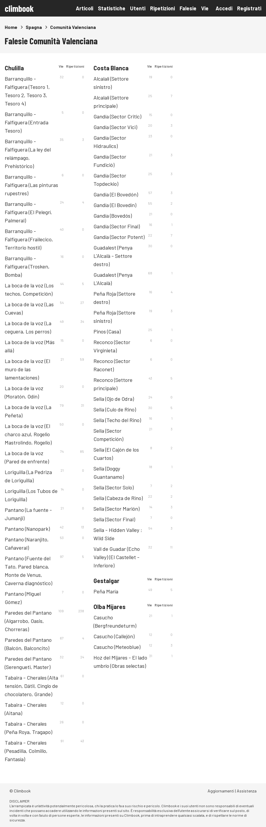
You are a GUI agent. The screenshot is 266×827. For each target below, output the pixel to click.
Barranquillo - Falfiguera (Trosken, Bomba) (27, 266)
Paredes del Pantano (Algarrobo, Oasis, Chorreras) (28, 620)
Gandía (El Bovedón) (115, 194)
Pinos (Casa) (107, 331)
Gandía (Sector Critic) (117, 116)
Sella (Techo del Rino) (117, 420)
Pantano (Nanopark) (27, 528)
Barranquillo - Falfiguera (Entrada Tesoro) (26, 122)
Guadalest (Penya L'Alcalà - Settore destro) (112, 255)
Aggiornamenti (221, 790)
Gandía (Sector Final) (116, 226)
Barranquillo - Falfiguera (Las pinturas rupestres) (31, 184)
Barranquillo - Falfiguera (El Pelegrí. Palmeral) (28, 212)
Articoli (84, 8)
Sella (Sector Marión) (116, 508)
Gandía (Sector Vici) (115, 127)
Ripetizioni (162, 8)
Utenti (137, 8)
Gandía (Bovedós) (112, 215)
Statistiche (111, 8)
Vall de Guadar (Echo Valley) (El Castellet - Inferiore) (116, 557)
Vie (204, 8)
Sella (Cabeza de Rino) (118, 498)
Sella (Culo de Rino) (114, 409)
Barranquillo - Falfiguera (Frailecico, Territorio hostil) (29, 239)
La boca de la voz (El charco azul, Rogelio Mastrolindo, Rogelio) (28, 434)
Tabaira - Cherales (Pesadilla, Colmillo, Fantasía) (26, 750)
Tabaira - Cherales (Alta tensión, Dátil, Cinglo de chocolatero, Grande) (31, 685)
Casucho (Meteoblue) (116, 647)
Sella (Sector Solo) (113, 487)
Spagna (34, 27)
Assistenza (247, 790)
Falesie (188, 8)
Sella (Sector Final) (114, 519)
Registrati (249, 8)
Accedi (224, 8)
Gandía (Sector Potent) (119, 237)
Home (11, 27)
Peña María (105, 591)
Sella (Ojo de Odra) (113, 398)
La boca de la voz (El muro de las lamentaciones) (27, 369)
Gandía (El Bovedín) (114, 205)
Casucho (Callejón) (113, 636)
